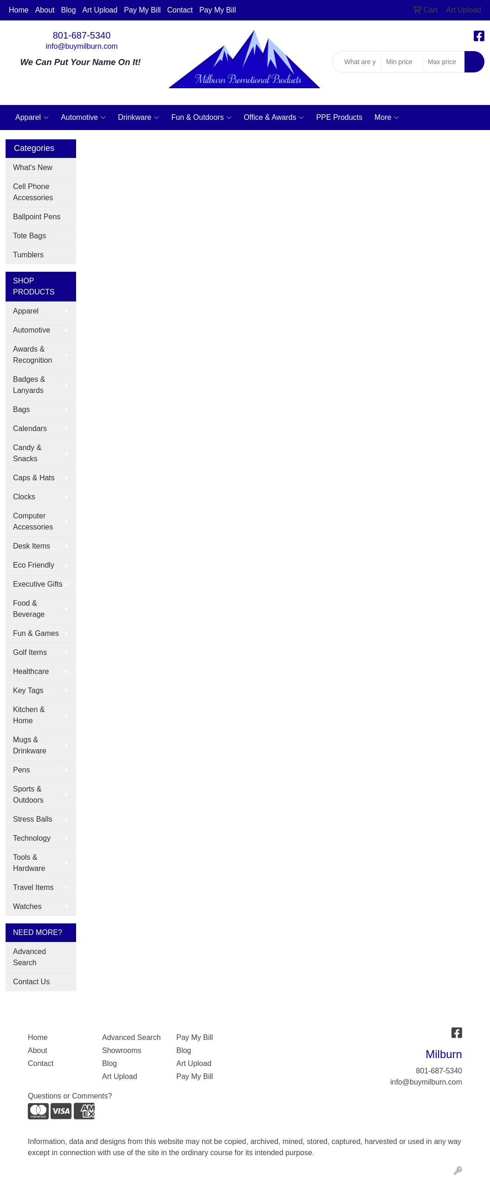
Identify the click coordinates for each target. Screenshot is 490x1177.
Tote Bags (29, 236)
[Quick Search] (356, 61)
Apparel (32, 117)
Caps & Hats (34, 478)
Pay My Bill (142, 10)
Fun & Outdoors (201, 117)
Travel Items (33, 887)
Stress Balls (32, 819)
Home (19, 10)
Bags (21, 409)
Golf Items (30, 652)
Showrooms (121, 1050)
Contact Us (31, 982)
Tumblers (28, 255)
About (45, 10)
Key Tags (28, 690)
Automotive (83, 117)
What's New (32, 167)
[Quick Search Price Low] (402, 61)
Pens (21, 770)
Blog (68, 10)
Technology (32, 838)
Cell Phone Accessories (33, 192)
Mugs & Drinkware (29, 745)
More (386, 117)
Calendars (30, 428)
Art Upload (100, 10)
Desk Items (31, 546)
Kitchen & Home (29, 715)
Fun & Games (36, 633)
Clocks (24, 497)
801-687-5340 (82, 35)
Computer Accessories (33, 521)
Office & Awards (274, 117)
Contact (180, 10)
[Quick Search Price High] (444, 61)
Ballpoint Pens (36, 217)
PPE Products (339, 117)
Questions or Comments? (70, 1096)
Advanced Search (29, 957)
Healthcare (31, 671)
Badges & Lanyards (29, 384)
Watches (27, 906)
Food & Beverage (29, 608)
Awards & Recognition (32, 354)
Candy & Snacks (27, 453)
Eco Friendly (33, 565)
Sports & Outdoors (28, 794)
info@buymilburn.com (82, 46)
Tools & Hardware (29, 862)
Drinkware (138, 117)
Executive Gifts (38, 584)
